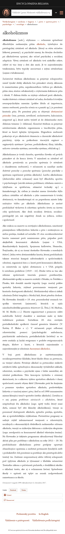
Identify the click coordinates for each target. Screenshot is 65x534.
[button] (56, 13)
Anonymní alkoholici (40, 348)
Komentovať (9, 500)
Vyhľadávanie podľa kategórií (46, 520)
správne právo (51, 21)
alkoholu (41, 44)
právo (41, 21)
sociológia (20, 24)
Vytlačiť (7, 495)
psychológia (7, 24)
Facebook (13, 490)
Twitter (24, 490)
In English (44, 514)
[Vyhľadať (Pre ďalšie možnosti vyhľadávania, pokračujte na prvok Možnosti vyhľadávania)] (31, 13)
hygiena (31, 21)
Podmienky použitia (26, 514)
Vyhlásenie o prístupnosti (17, 520)
